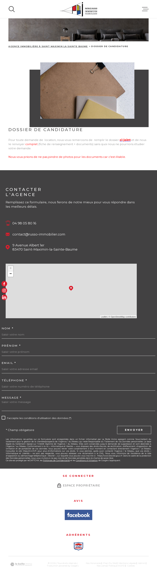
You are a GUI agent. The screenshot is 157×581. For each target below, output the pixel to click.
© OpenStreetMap (117, 317)
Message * (12, 397)
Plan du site (109, 563)
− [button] (10, 274)
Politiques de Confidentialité (56, 460)
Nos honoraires (93, 563)
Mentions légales (127, 563)
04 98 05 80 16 (24, 223)
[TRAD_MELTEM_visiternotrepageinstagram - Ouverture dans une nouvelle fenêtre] (4, 290)
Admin (141, 563)
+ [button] (10, 268)
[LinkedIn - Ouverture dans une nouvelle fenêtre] (4, 297)
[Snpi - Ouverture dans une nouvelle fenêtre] (78, 546)
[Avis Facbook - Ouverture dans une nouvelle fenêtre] (78, 515)
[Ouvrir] (11, 9)
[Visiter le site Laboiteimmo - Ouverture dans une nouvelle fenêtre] (21, 564)
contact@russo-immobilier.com (38, 234)
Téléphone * (14, 380)
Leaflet (104, 317)
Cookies (131, 566)
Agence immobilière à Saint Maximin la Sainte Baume (48, 46)
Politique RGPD (116, 565)
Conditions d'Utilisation (87, 460)
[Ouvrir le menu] (145, 9)
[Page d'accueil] (78, 9)
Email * (9, 363)
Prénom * (11, 345)
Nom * (8, 328)
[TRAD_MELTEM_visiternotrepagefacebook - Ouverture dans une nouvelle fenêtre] (4, 284)
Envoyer (134, 430)
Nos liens (101, 565)
